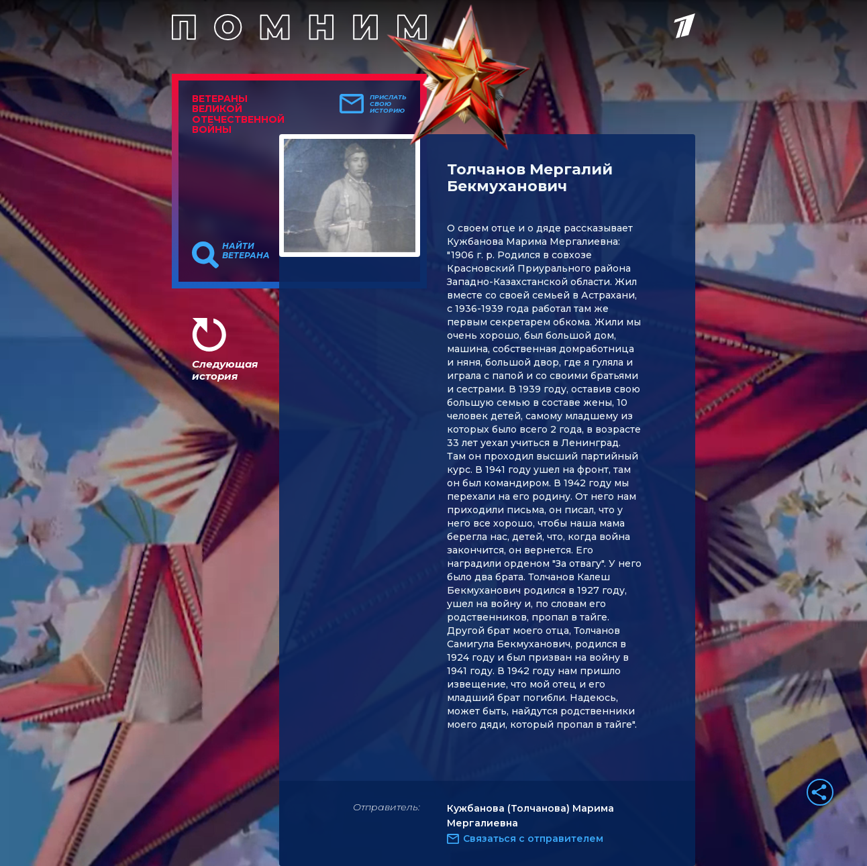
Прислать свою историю (388, 104)
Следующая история (225, 370)
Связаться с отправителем (533, 838)
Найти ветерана (246, 250)
